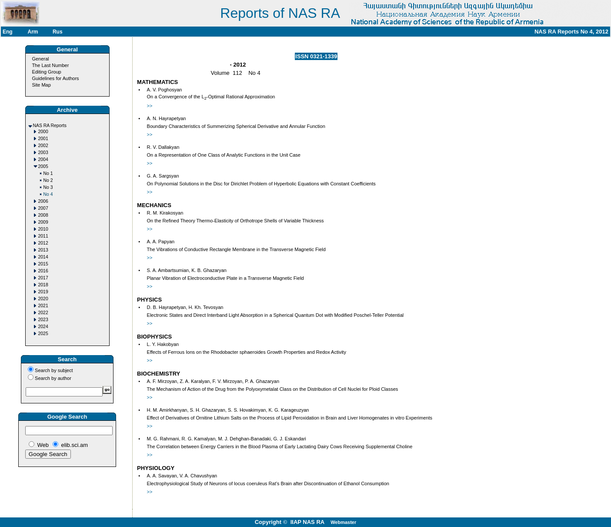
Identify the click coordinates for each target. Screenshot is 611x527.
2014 (43, 257)
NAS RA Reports (50, 125)
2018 (43, 284)
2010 (43, 229)
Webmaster (343, 522)
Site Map (41, 84)
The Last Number (50, 65)
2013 (43, 250)
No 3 (48, 187)
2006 (43, 201)
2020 (43, 298)
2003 (43, 152)
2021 (43, 305)
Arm (32, 32)
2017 (43, 277)
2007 (43, 208)
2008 (43, 215)
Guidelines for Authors (55, 78)
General (40, 58)
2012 (43, 243)
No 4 (48, 194)
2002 (43, 145)
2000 (43, 131)
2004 (43, 159)
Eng (8, 32)
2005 (43, 166)
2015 (43, 264)
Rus (58, 32)
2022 (43, 312)
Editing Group (46, 71)
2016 (43, 271)
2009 (43, 222)
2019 (43, 291)
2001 (43, 138)
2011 (43, 236)
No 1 (48, 173)
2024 (43, 326)
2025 (43, 333)
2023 (43, 319)
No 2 (48, 180)
